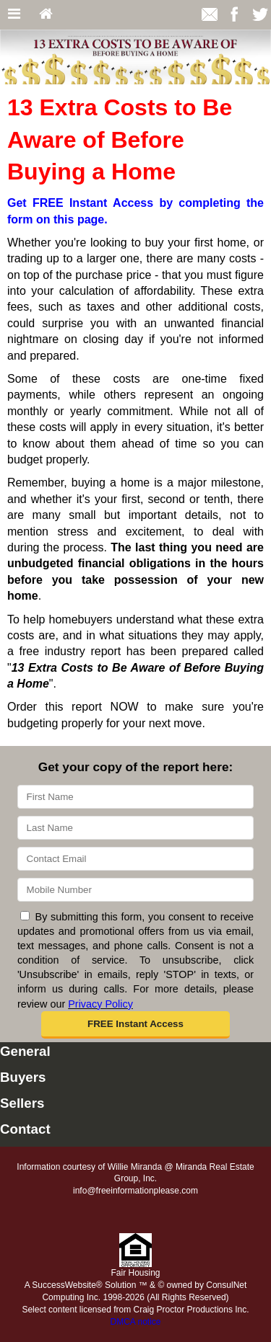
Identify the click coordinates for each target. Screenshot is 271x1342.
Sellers (22, 1103)
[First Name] (135, 797)
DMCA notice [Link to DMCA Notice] (135, 1322)
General (25, 1051)
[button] (136, 1025)
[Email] (135, 859)
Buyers (23, 1077)
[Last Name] (135, 828)
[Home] (46, 15)
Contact (25, 1129)
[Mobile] (135, 890)
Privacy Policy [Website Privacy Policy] (100, 1004)
